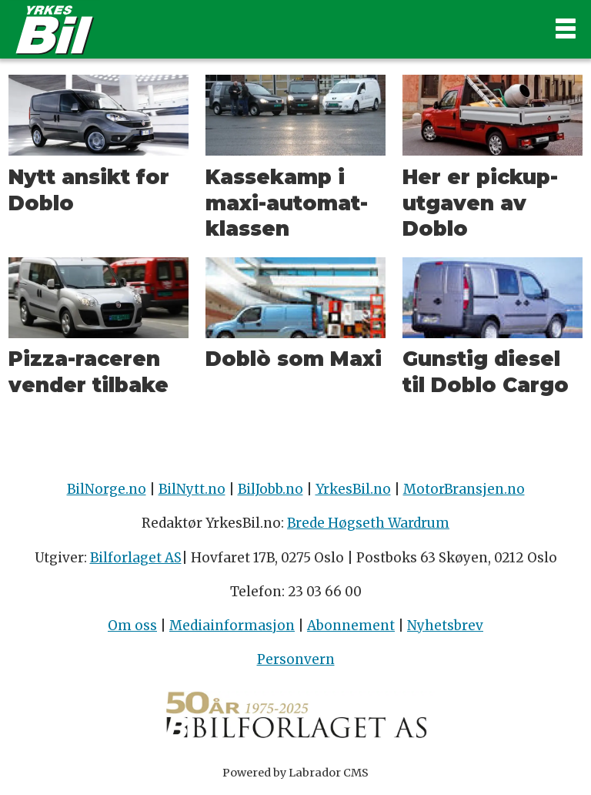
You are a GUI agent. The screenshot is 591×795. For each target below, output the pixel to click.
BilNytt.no (192, 489)
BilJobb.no (270, 489)
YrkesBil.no (353, 489)
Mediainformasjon (232, 625)
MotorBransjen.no (464, 489)
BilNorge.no (106, 489)
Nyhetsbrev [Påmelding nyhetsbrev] (445, 625)
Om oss (132, 625)
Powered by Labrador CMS (295, 773)
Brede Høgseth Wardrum (368, 523)
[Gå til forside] (54, 29)
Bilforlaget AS (136, 557)
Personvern (296, 659)
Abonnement (351, 625)
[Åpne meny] (565, 29)
